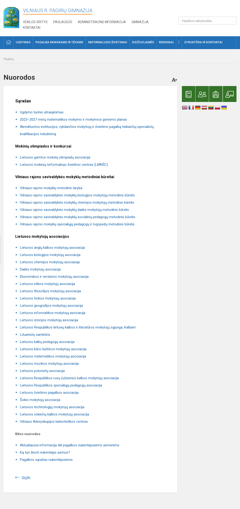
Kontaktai (31, 27)
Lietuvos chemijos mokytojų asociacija (50, 262)
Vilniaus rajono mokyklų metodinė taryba (51, 188)
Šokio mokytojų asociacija (40, 400)
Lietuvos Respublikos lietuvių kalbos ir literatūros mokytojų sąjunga (71, 327)
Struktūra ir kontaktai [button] (203, 42)
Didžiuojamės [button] (143, 42)
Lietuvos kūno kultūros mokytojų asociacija (53, 349)
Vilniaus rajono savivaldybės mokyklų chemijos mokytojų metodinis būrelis (77, 202)
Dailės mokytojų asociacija (40, 269)
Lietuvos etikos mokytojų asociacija (47, 284)
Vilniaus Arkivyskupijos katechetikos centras (54, 421)
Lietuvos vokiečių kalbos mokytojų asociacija (54, 414)
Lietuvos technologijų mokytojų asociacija (52, 407)
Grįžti (26, 478)
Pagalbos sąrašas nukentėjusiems (46, 460)
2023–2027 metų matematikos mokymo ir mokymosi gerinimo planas (73, 119)
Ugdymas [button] (23, 42)
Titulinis (9, 59)
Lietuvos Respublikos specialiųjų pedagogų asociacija (61, 385)
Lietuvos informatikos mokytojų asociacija (52, 313)
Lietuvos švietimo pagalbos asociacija (49, 392)
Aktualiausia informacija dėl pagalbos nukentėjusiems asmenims (69, 445)
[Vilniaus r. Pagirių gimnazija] (11, 16)
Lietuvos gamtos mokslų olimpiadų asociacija (55, 157)
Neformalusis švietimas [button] (107, 42)
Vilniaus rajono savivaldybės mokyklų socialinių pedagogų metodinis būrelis (77, 217)
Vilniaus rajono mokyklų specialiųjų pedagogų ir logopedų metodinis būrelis (77, 224)
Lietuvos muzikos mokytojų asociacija (49, 363)
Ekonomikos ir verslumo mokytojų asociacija (54, 276)
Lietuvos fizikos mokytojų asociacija (48, 298)
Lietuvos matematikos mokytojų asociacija (53, 356)
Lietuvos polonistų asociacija (42, 371)
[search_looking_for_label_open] (231, 20)
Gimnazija (140, 22)
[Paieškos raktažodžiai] (207, 21)
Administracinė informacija (102, 22)
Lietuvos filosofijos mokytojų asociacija (50, 291)
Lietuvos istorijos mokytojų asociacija (49, 320)
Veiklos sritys (35, 22)
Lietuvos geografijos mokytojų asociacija (51, 305)
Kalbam (130, 327)
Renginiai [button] (166, 42)
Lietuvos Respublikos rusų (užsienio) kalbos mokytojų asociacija (69, 378)
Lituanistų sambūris (35, 334)
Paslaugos (62, 22)
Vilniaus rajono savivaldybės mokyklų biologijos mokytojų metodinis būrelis (77, 195)
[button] (204, 10)
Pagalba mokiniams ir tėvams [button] (59, 42)
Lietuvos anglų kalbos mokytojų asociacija (52, 247)
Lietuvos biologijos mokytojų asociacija (50, 255)
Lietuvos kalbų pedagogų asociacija (47, 342)
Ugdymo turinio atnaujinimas (42, 112)
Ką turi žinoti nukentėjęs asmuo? (45, 452)
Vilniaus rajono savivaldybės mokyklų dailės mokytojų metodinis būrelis (74, 210)
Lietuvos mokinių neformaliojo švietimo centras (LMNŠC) (64, 164)
